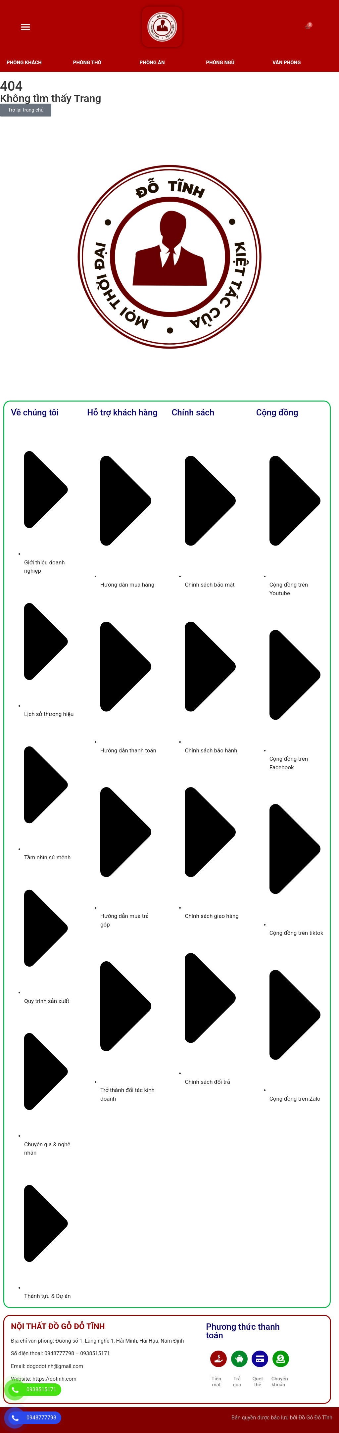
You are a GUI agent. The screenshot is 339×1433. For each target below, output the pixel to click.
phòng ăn (152, 63)
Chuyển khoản (279, 1382)
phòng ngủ (220, 63)
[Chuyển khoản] (280, 1359)
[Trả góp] (239, 1359)
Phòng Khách (24, 63)
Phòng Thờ (87, 63)
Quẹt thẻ (258, 1382)
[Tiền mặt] (218, 1359)
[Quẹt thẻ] (260, 1359)
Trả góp (237, 1382)
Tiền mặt (216, 1382)
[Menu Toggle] (25, 27)
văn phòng (286, 63)
